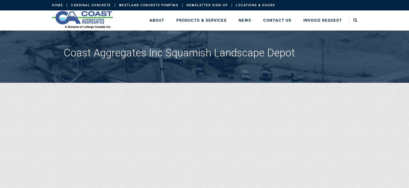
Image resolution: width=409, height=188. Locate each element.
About (156, 20)
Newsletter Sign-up (207, 5)
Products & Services (201, 20)
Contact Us (277, 20)
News (245, 20)
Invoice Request (322, 20)
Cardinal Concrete (91, 5)
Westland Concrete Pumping (149, 5)
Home (57, 5)
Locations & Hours (255, 5)
